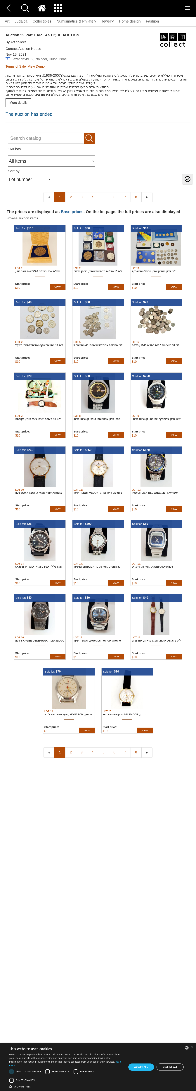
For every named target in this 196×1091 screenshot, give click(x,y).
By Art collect (16, 42)
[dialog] (98, 1067)
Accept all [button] (141, 1066)
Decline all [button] (170, 1066)
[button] (66, 1086)
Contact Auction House (23, 49)
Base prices (72, 211)
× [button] (191, 1047)
